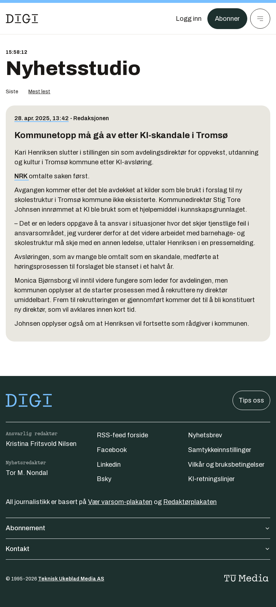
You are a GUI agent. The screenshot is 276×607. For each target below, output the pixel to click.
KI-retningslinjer (211, 479)
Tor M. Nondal (27, 472)
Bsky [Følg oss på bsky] (104, 479)
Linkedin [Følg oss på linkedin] (109, 464)
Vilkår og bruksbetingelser (226, 464)
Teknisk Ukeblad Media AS (71, 579)
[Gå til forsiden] (22, 18)
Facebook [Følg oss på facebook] (112, 449)
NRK (21, 176)
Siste (12, 91)
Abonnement (138, 528)
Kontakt (138, 548)
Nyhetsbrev (205, 435)
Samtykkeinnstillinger (219, 449)
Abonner (227, 18)
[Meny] (260, 19)
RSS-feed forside (122, 435)
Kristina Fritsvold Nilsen (41, 443)
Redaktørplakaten (190, 501)
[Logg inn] (189, 19)
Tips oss (251, 400)
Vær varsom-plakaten (120, 501)
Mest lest (39, 91)
